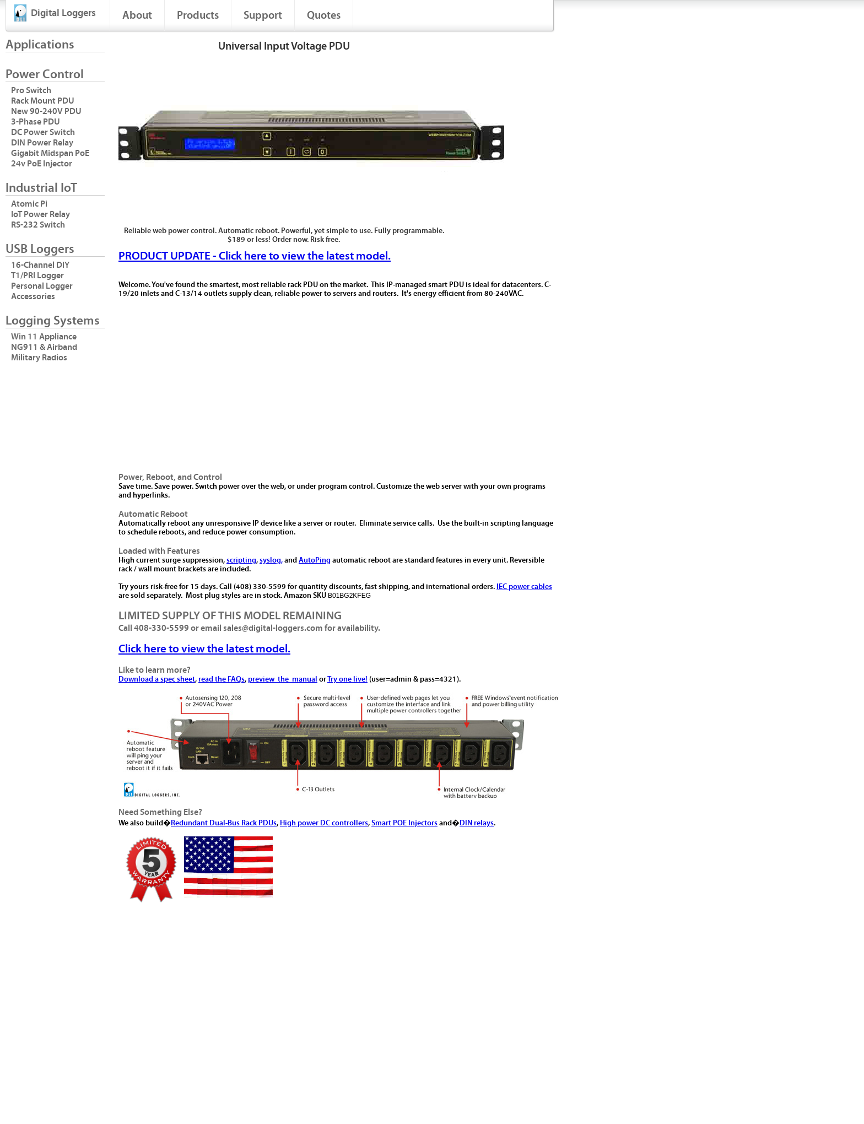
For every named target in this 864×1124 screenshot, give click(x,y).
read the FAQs (221, 679)
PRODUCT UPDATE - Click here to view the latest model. (254, 256)
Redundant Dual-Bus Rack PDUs (224, 823)
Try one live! (347, 679)
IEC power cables (524, 586)
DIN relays (477, 823)
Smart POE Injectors (404, 823)
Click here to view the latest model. (204, 649)
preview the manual (282, 679)
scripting (241, 560)
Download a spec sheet (156, 679)
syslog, (271, 560)
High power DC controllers (324, 823)
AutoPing (315, 560)
